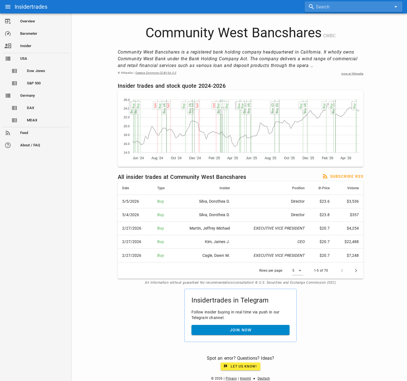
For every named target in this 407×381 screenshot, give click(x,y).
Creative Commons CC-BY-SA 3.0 (156, 72)
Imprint (245, 378)
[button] (298, 270)
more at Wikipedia (352, 73)
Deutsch (264, 378)
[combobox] (354, 6)
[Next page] (356, 270)
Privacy (231, 378)
